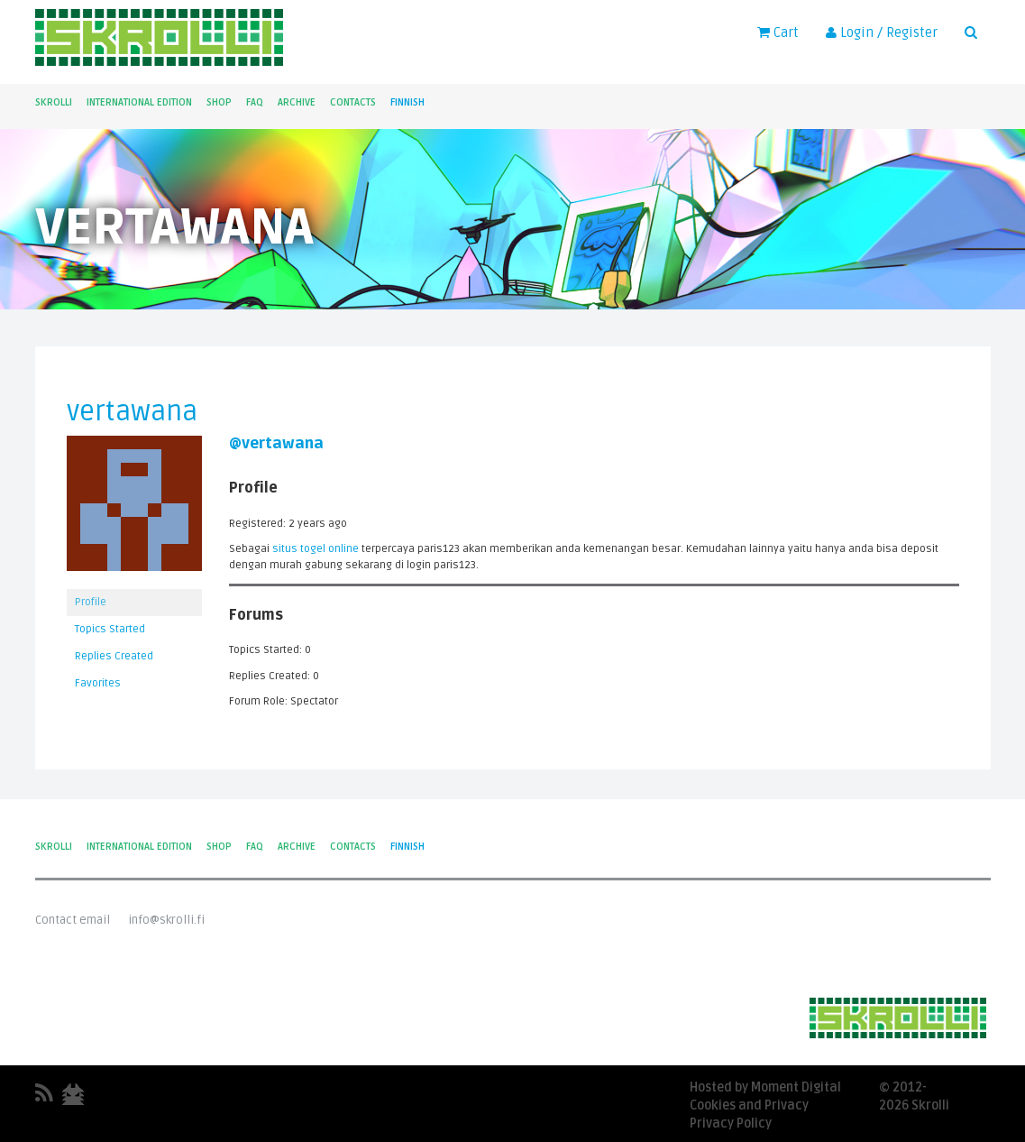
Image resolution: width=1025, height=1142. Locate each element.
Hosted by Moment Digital (765, 1087)
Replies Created (114, 656)
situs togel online (315, 549)
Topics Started (110, 629)
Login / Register (882, 32)
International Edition (139, 102)
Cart (778, 32)
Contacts (353, 102)
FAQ (254, 102)
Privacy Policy (731, 1123)
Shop (219, 102)
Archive (297, 102)
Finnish (407, 102)
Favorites (98, 683)
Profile (90, 602)
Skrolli (53, 102)
